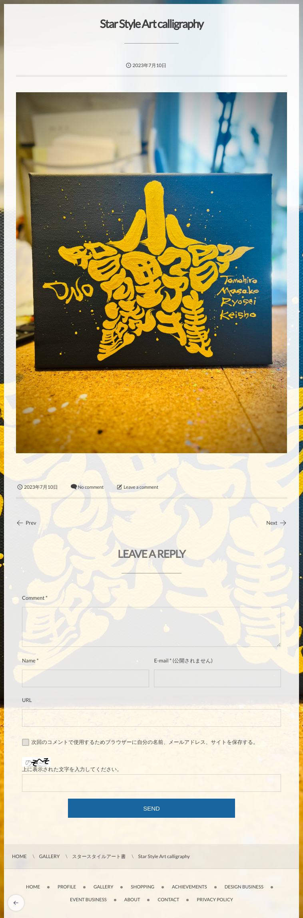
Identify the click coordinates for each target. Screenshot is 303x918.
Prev (26, 522)
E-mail (161, 660)
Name (29, 660)
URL (27, 700)
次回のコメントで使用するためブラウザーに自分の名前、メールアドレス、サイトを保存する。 (145, 742)
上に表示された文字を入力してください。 (72, 769)
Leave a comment (141, 487)
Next (276, 522)
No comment (91, 487)
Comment (33, 598)
